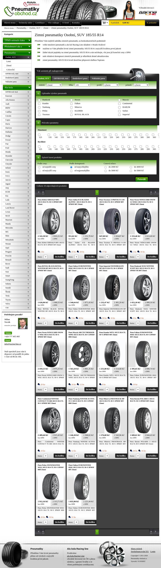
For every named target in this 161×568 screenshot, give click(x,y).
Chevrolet (9, 160)
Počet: (40, 257)
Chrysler (8, 164)
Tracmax (46, 114)
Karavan (8, 96)
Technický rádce (25, 22)
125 (40, 137)
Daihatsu (8, 132)
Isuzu (7, 172)
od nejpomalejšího (82, 170)
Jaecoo (8, 180)
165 (68, 137)
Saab (7, 268)
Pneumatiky (17, 52)
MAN (7, 216)
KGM (7, 192)
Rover (7, 264)
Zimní (8, 65)
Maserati (8, 220)
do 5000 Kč (139, 170)
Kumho (45, 103)
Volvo (7, 304)
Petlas (44, 111)
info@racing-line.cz (12, 344)
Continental (127, 103)
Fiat (6, 144)
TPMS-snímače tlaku (17, 40)
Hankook (46, 99)
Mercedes (9, 228)
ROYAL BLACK (82, 114)
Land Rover (10, 208)
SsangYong (9, 280)
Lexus (7, 212)
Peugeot (8, 252)
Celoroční (10, 69)
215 (99, 137)
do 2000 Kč (113, 167)
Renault (8, 260)
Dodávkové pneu (80, 78)
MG (6, 232)
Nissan (8, 244)
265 (129, 137)
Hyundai (8, 156)
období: (42, 85)
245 (117, 137)
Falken (77, 103)
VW (7, 308)
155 (62, 137)
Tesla (7, 296)
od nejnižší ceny (49, 167)
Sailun (125, 111)
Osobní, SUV (43, 78)
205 (93, 137)
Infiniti (8, 168)
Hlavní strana (9, 28)
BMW (7, 108)
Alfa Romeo (10, 100)
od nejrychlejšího (81, 167)
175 (74, 137)
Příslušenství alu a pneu (17, 46)
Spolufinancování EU (140, 551)
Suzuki (8, 288)
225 (105, 137)
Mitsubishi (9, 240)
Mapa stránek (136, 548)
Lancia (8, 204)
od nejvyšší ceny (49, 170)
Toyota (8, 300)
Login (152, 551)
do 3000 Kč (113, 170)
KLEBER (79, 111)
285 (142, 137)
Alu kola (17, 87)
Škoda (7, 292)
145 (56, 137)
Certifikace (40, 22)
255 (123, 137)
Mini (7, 236)
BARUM (126, 107)
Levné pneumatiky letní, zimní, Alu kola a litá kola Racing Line (24, 8)
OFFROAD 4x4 (11, 92)
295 (148, 137)
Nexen (77, 99)
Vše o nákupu (53, 22)
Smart (7, 276)
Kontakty (76, 22)
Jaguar (7, 184)
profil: (99, 85)
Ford (7, 148)
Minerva (78, 107)
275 (136, 137)
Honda (8, 152)
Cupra (7, 120)
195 (86, 137)
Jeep (7, 188)
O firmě (65, 22)
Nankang (46, 107)
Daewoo (8, 128)
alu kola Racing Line (75, 556)
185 (80, 137)
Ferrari (8, 140)
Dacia (7, 124)
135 (50, 137)
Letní (8, 61)
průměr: (128, 85)
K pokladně (150, 22)
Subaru (8, 284)
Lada (7, 200)
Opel (7, 248)
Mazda (8, 224)
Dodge (8, 136)
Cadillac (8, 112)
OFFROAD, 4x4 (61, 78)
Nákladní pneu (98, 78)
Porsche (8, 256)
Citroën (8, 116)
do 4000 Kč (139, 167)
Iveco (7, 176)
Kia (6, 196)
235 (111, 137)
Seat (7, 272)
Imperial (126, 114)
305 (154, 137)
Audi (7, 104)
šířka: (71, 85)
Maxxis (126, 99)
